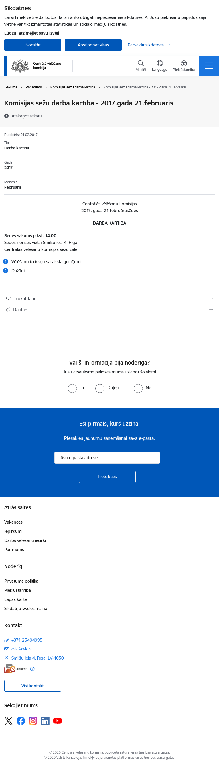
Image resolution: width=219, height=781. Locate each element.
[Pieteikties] (107, 477)
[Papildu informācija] (32, 669)
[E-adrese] (15, 669)
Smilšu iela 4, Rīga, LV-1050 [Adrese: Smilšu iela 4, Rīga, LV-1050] (37, 658)
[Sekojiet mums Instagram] (33, 721)
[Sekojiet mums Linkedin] (45, 721)
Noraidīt (32, 45)
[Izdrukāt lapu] (109, 298)
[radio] (76, 387)
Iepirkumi (13, 531)
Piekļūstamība (17, 590)
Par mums (14, 549)
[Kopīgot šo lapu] (109, 309)
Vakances (13, 522)
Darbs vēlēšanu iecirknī (26, 540)
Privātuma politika (21, 581)
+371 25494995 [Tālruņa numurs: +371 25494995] (26, 640)
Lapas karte (15, 599)
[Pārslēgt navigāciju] (209, 66)
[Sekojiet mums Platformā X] (8, 721)
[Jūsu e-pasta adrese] (107, 458)
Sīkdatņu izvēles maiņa (25, 608)
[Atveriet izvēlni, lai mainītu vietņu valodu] (159, 66)
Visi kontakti (32, 685)
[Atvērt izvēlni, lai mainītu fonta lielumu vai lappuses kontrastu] (184, 67)
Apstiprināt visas (93, 45)
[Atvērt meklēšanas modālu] (141, 67)
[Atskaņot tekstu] (27, 115)
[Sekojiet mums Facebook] (21, 721)
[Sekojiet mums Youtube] (57, 720)
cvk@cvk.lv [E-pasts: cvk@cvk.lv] (21, 649)
